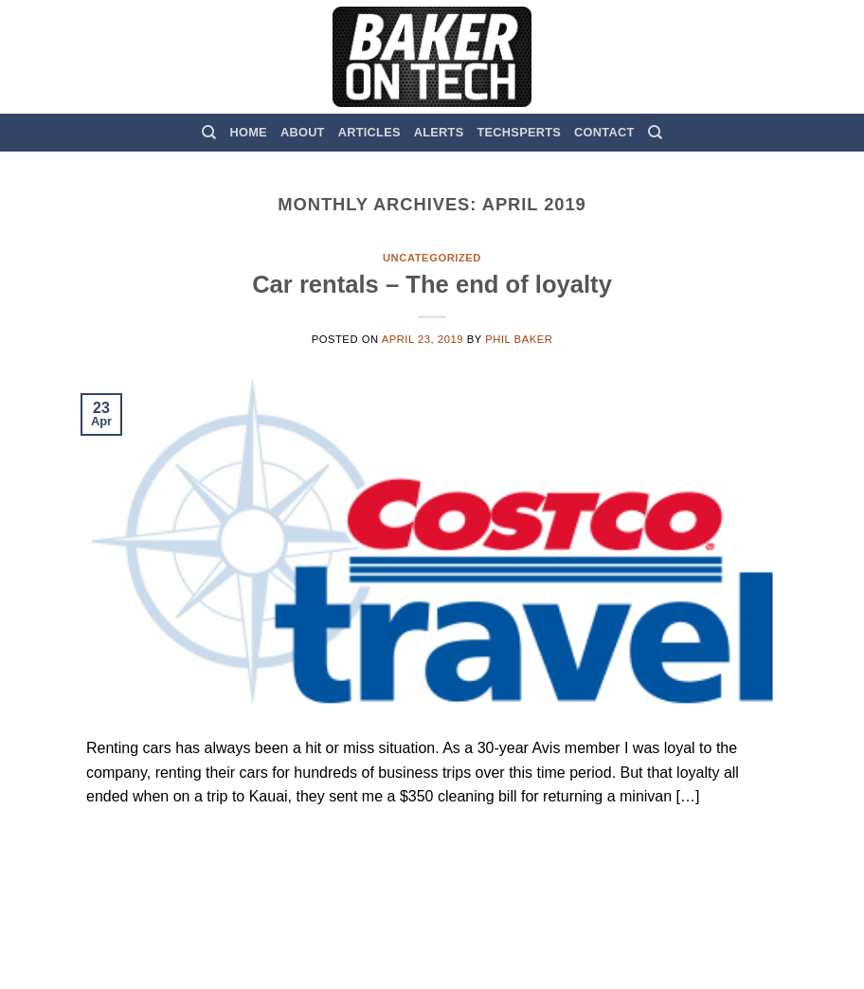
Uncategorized (432, 257)
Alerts (439, 132)
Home (248, 132)
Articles (369, 132)
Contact (604, 132)
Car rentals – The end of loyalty (432, 284)
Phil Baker (518, 339)
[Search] (209, 133)
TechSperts (519, 132)
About (302, 132)
